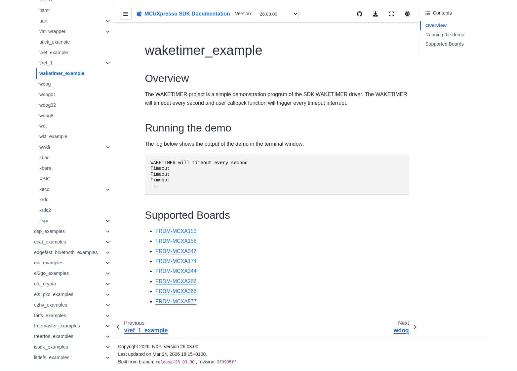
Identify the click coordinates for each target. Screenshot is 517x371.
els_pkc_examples (59, 285)
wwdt (50, 138)
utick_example (60, 33)
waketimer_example (67, 64)
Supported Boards (444, 44)
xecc (50, 180)
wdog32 (53, 96)
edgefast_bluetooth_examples (71, 242)
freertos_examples (59, 327)
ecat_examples (56, 232)
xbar (49, 148)
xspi (49, 211)
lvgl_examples (55, 358)
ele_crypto (50, 274)
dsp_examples (55, 222)
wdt (48, 117)
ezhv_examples (56, 295)
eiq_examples (54, 253)
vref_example (59, 43)
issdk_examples (56, 337)
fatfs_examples (56, 306)
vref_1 (51, 54)
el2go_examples (57, 264)
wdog (50, 75)
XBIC (50, 169)
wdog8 (52, 106)
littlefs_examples (57, 348)
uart (49, 12)
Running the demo (444, 34)
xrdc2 (51, 201)
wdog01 (53, 85)
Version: (249, 13)
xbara (51, 159)
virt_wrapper (58, 22)
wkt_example (59, 127)
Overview (436, 25)
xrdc (49, 190)
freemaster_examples (62, 316)
